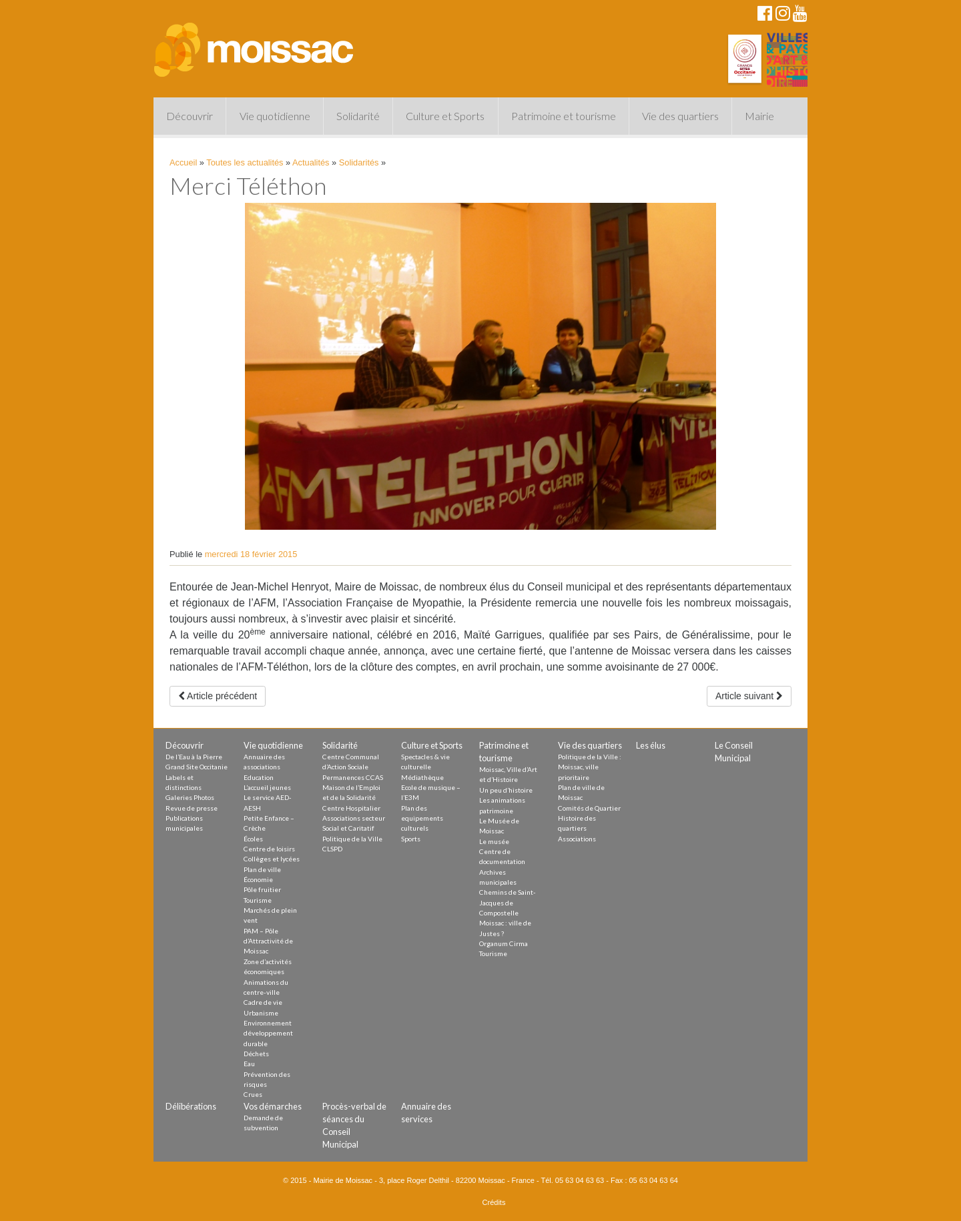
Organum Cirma (503, 943)
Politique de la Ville (352, 839)
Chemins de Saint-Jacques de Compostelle (507, 902)
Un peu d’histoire (506, 790)
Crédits (494, 1202)
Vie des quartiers (680, 115)
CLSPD (332, 849)
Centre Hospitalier (351, 808)
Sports (410, 839)
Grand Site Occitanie (197, 767)
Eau (249, 1064)
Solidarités (359, 162)
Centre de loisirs (269, 849)
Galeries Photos (190, 797)
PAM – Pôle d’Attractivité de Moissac (268, 941)
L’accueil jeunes (267, 787)
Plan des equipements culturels (422, 818)
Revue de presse (192, 808)
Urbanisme (261, 1013)
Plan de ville (262, 869)
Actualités (310, 162)
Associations (577, 839)
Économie (258, 879)
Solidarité (358, 115)
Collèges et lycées (272, 859)
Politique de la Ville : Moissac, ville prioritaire (589, 767)
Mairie (759, 115)
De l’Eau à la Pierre (194, 757)
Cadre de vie (263, 1002)
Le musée (494, 841)
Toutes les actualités (244, 162)
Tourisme (258, 900)
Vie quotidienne (275, 115)
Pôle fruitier (262, 889)
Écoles (253, 839)
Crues (253, 1094)
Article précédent (217, 696)
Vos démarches (273, 1106)
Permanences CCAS (352, 777)
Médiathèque (422, 777)
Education (259, 777)
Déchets (256, 1054)
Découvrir (189, 115)
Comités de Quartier (589, 808)
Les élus (650, 745)
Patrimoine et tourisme (563, 115)
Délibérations (191, 1106)
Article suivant (749, 696)
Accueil (183, 162)
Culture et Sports (445, 115)
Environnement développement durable (268, 1033)
